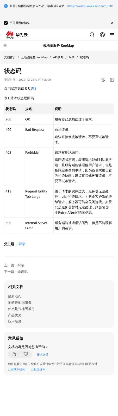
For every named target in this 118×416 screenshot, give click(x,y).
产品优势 (14, 315)
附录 (72, 57)
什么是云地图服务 (21, 309)
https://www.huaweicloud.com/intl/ (90, 6)
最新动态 (14, 296)
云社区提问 (38, 369)
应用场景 (14, 321)
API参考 (58, 57)
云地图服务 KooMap (34, 57)
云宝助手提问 (16, 369)
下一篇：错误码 (16, 272)
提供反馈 (42, 354)
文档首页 (10, 57)
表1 (33, 89)
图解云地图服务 (19, 302)
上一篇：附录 (14, 265)
